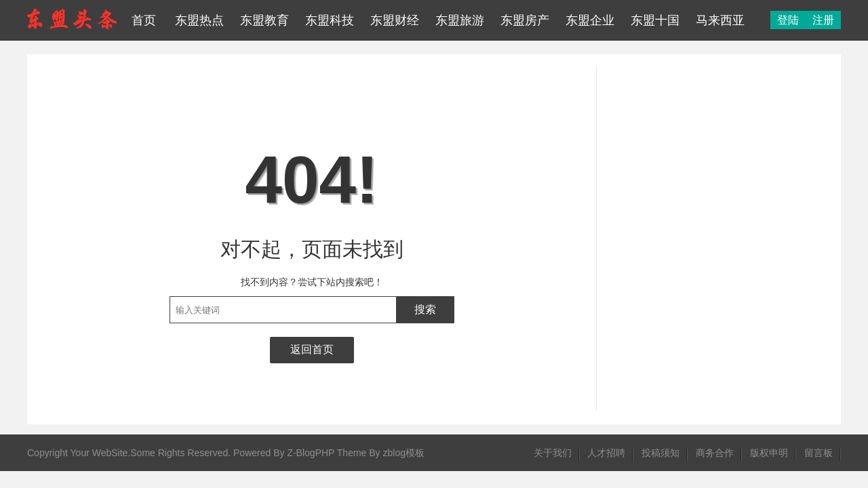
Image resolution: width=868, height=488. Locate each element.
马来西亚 (720, 20)
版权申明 (769, 452)
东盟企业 (590, 20)
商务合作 (715, 452)
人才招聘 (606, 452)
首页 (144, 20)
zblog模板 (404, 452)
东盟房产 (524, 20)
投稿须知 (660, 452)
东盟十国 (655, 20)
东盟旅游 (459, 20)
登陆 (788, 20)
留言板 (818, 452)
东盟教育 (264, 20)
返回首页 (312, 349)
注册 (823, 20)
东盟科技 (329, 20)
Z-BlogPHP (310, 452)
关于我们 (553, 452)
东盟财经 (394, 20)
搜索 (425, 309)
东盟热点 (199, 20)
